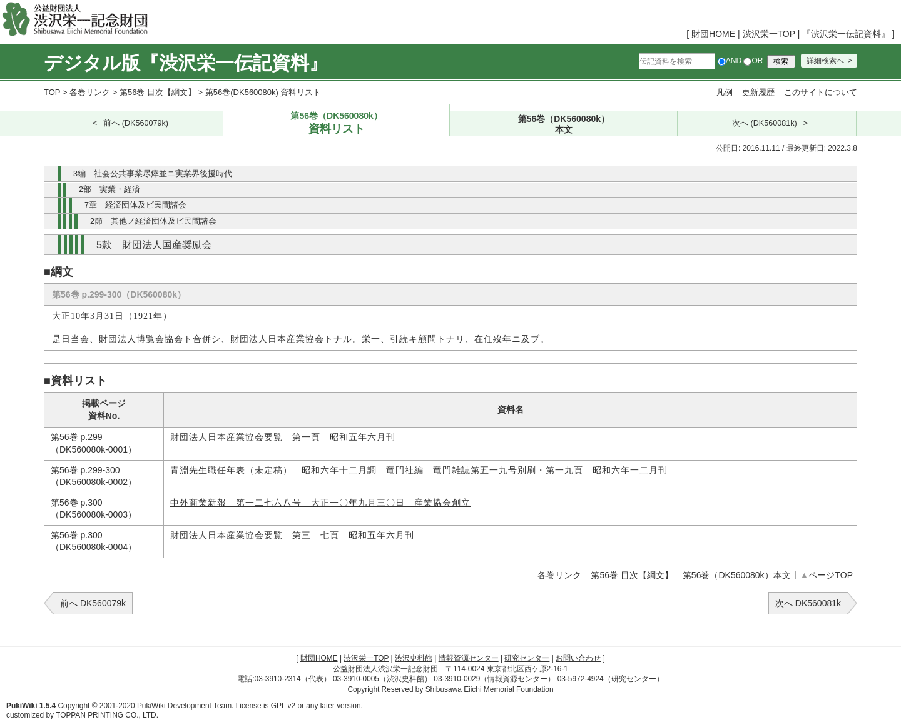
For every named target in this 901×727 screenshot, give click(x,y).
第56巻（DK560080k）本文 (737, 575)
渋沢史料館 (413, 658)
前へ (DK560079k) (135, 123)
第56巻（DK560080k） (337, 123)
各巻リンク (89, 92)
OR (753, 60)
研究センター (526, 658)
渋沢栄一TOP (769, 34)
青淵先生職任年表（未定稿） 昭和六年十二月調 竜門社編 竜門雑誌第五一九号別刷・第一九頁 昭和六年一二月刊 (419, 470)
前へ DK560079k (93, 603)
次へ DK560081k (808, 603)
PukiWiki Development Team (184, 705)
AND (729, 60)
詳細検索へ (825, 60)
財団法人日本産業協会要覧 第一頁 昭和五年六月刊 (282, 437)
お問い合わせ (578, 658)
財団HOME (713, 34)
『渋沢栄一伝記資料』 (846, 34)
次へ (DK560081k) (764, 123)
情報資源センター (469, 658)
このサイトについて (820, 92)
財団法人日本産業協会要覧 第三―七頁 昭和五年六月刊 (292, 535)
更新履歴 (758, 92)
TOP (52, 92)
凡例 (724, 92)
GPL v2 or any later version (316, 705)
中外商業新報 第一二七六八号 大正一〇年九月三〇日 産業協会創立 (320, 503)
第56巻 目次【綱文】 (158, 92)
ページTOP (830, 575)
